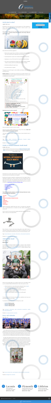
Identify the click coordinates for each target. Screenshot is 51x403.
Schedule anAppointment (25, 402)
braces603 (15, 140)
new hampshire (15, 372)
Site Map (14, 398)
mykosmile (7, 309)
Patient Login (40, 12)
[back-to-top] (49, 398)
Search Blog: (40, 23)
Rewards (25, 139)
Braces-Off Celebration (9, 315)
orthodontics (20, 139)
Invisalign (7, 374)
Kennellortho (24, 309)
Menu (25, 1)
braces (6, 139)
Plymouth (19, 12)
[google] (49, 15)
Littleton (9, 12)
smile (16, 309)
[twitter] (49, 18)
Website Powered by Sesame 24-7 (6, 398)
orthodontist (5, 140)
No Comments (14, 142)
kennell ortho (9, 372)
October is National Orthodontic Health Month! (15, 145)
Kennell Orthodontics (16, 247)
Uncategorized (8, 142)
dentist (19, 372)
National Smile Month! (8, 239)
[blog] (49, 19)
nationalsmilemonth (8, 310)
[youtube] (49, 16)
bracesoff (22, 372)
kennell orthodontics (13, 139)
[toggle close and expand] (1, 206)
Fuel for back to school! (9, 22)
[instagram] (49, 20)
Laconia (29, 12)
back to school (10, 140)
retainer (29, 139)
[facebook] (49, 14)
